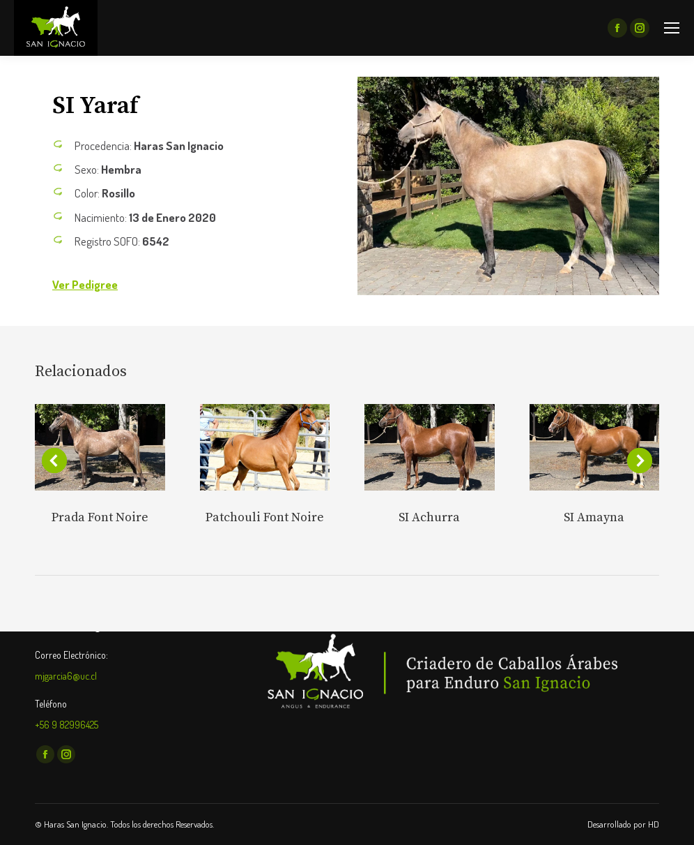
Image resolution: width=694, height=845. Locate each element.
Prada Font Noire (100, 517)
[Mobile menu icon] (671, 28)
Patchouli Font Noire (265, 517)
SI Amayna (594, 517)
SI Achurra (429, 517)
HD (653, 824)
